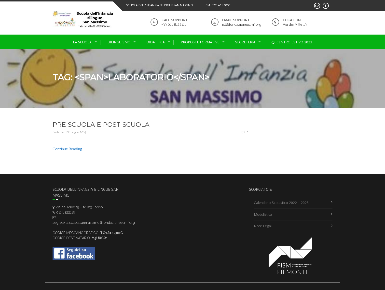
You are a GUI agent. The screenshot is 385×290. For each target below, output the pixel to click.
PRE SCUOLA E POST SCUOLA (101, 124)
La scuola (82, 42)
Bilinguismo (119, 42)
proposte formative (200, 42)
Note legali (263, 226)
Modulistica (263, 214)
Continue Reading (67, 148)
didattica (155, 42)
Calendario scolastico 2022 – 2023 (281, 202)
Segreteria (245, 42)
